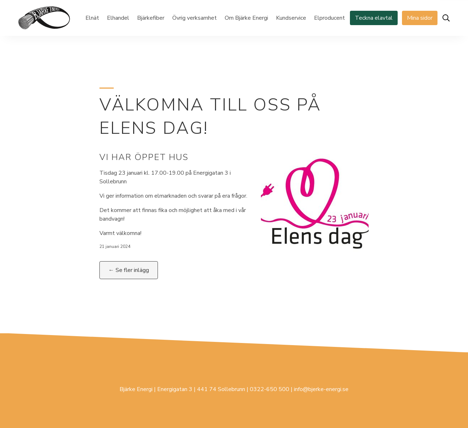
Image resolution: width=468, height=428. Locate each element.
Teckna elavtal (374, 18)
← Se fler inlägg (128, 270)
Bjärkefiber (150, 18)
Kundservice (291, 18)
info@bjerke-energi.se (321, 389)
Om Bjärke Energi (246, 18)
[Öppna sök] (446, 18)
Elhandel (118, 18)
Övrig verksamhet (194, 18)
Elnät (92, 18)
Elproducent (329, 18)
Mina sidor (419, 18)
